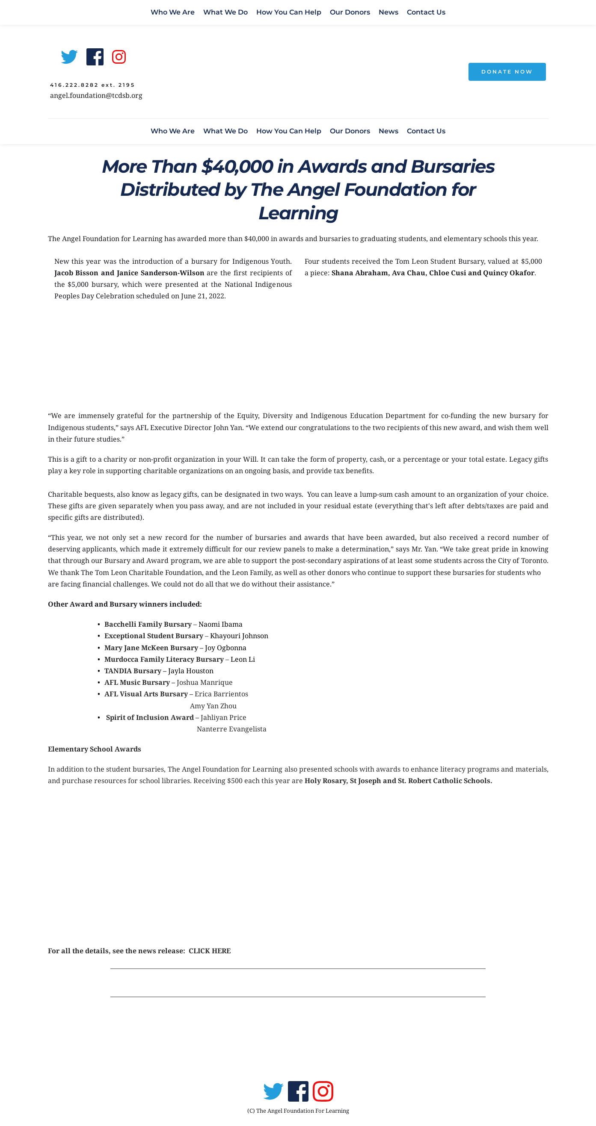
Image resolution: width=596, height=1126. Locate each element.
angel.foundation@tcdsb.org (96, 95)
